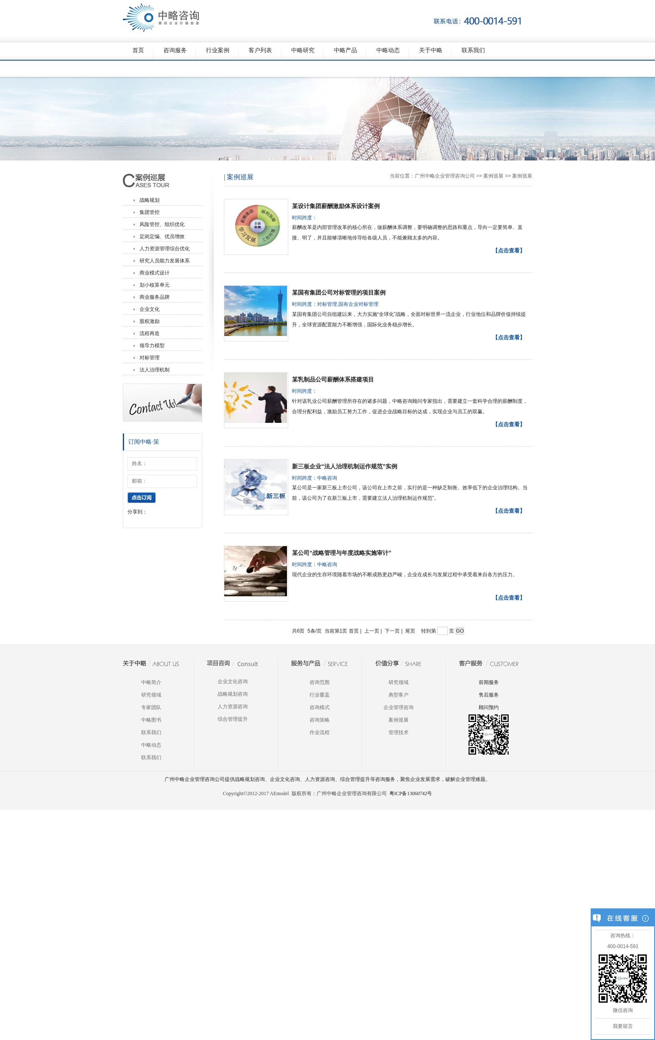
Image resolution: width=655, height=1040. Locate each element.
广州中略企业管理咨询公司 (445, 176)
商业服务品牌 (155, 297)
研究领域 (151, 695)
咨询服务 (175, 50)
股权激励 (150, 321)
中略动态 (388, 50)
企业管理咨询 (398, 707)
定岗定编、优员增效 (162, 236)
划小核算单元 (155, 285)
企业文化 (150, 309)
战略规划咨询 (233, 694)
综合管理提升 (233, 719)
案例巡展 (493, 176)
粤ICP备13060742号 (410, 793)
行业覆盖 (320, 695)
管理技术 (398, 732)
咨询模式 (320, 707)
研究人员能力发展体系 (165, 261)
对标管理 (150, 358)
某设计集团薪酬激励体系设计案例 (336, 206)
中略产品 (345, 50)
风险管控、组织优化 (162, 224)
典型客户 (398, 695)
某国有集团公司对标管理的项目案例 (339, 292)
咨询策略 (320, 720)
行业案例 (217, 50)
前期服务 (489, 682)
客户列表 (260, 50)
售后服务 (489, 695)
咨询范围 (320, 682)
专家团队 (151, 707)
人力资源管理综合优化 (165, 249)
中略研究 (303, 50)
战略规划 (150, 200)
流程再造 (150, 333)
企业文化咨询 (233, 681)
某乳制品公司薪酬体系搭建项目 (333, 379)
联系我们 (473, 50)
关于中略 (430, 50)
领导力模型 (152, 345)
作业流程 (320, 732)
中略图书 (151, 720)
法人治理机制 (155, 370)
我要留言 (623, 1026)
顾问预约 (489, 707)
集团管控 (150, 212)
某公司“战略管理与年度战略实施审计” (341, 552)
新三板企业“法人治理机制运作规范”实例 (344, 466)
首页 (138, 50)
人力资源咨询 (233, 706)
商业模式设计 (155, 273)
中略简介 (151, 682)
